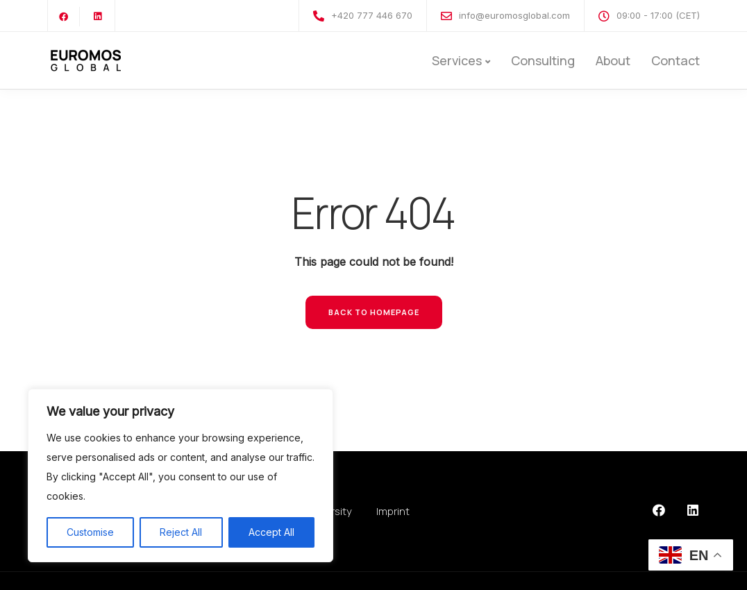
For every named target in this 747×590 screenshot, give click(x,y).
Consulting (543, 60)
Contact (675, 60)
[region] (180, 475)
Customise (90, 532)
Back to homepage (373, 312)
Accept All (271, 532)
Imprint (393, 511)
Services (457, 60)
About (613, 60)
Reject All (181, 532)
